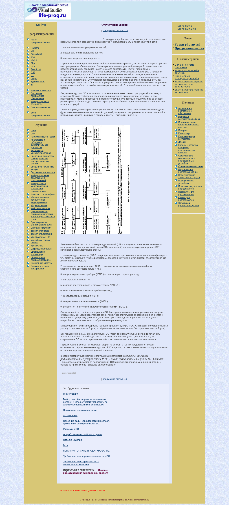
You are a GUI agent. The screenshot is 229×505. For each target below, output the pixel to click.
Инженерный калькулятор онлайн (187, 77)
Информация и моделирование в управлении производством (40, 187)
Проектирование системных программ (41, 223)
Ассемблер (36, 54)
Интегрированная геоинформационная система (188, 124)
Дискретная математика (43, 172)
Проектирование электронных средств (189, 176)
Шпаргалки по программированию (40, 258)
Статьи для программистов (186, 198)
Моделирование (39, 205)
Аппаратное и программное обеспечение (185, 111)
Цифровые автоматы (41, 249)
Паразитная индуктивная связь (80, 410)
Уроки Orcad (37, 245)
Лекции (182, 142)
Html (33, 66)
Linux (33, 130)
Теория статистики (40, 231)
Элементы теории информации (40, 267)
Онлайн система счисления (184, 66)
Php (33, 63)
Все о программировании (40, 114)
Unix (33, 133)
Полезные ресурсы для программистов (190, 187)
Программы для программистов (186, 193)
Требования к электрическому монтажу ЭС (86, 456)
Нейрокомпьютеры (40, 208)
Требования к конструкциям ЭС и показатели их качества (81, 463)
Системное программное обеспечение (37, 96)
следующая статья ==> (115, 30)
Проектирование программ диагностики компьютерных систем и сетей (43, 215)
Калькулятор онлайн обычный (187, 71)
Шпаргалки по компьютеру (38, 253)
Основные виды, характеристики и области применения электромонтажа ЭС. (86, 422)
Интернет (183, 130)
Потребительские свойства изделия (82, 434)
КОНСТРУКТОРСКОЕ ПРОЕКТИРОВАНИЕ (86, 450)
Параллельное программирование (188, 170)
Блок (65, 445)
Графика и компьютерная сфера (189, 117)
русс (38, 24)
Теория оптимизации (41, 234)
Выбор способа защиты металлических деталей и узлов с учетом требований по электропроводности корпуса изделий (85, 402)
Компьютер (184, 133)
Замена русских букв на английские (189, 91)
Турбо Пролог (38, 81)
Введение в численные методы (42, 168)
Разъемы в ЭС (71, 429)
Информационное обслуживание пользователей (40, 178)
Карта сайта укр (187, 29)
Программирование (40, 107)
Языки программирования (40, 41)
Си (32, 51)
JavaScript (36, 69)
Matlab (34, 60)
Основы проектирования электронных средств (85, 471)
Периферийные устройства (186, 181)
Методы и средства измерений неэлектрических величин (188, 149)
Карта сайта (184, 26)
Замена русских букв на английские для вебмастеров (189, 84)
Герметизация (70, 393)
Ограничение (70, 415)
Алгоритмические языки (43, 137)
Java (33, 57)
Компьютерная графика (43, 194)
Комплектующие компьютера (186, 137)
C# (32, 75)
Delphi (34, 78)
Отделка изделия (72, 440)
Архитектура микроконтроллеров (41, 151)
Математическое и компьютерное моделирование (40, 200)
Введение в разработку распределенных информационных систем (42, 160)
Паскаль (35, 48)
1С (32, 84)
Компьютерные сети (41, 90)
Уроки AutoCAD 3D (40, 237)
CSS (33, 72)
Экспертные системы (41, 263)
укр (44, 24)
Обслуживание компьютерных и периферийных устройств (186, 159)
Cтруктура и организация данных (188, 204)
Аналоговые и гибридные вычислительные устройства (39, 144)
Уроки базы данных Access (40, 241)
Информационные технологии (40, 102)
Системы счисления (41, 228)
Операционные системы (190, 166)
